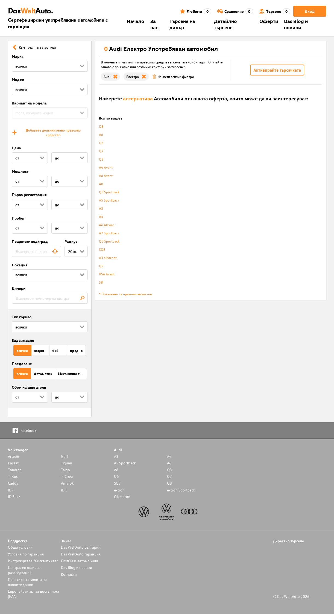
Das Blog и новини (296, 24)
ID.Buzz (14, 496)
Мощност (20, 171)
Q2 (101, 265)
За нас (154, 24)
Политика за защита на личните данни (27, 582)
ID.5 (64, 490)
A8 (101, 183)
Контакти (69, 574)
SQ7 (117, 483)
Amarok (67, 483)
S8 (101, 282)
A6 (101, 134)
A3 (101, 208)
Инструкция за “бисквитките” (33, 560)
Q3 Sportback (109, 192)
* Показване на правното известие (125, 294)
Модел (18, 79)
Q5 (101, 142)
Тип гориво (21, 316)
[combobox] (36, 251)
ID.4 (11, 490)
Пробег (18, 218)
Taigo (65, 469)
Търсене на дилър (182, 24)
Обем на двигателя (29, 387)
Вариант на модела (29, 103)
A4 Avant (106, 167)
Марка (18, 56)
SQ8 (102, 249)
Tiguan (66, 462)
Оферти (268, 21)
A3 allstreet (108, 257)
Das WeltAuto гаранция (81, 554)
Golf (64, 456)
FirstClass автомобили (79, 560)
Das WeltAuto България (80, 547)
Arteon (13, 456)
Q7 (101, 151)
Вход (310, 11)
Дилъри (18, 288)
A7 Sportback (109, 233)
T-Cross (67, 476)
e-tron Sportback (181, 490)
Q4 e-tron (122, 496)
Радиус (71, 241)
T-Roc (13, 476)
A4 (101, 216)
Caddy (13, 483)
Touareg (15, 469)
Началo (135, 21)
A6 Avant (106, 175)
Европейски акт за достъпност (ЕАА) (33, 594)
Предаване (22, 363)
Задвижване (23, 340)
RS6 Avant (107, 274)
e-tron (119, 490)
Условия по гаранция (26, 554)
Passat (13, 462)
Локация (20, 264)
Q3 (101, 159)
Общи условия (20, 547)
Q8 (101, 126)
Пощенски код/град (30, 241)
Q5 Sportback (109, 241)
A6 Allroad (107, 224)
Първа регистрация (29, 194)
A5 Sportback (109, 200)
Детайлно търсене (225, 24)
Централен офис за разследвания (24, 570)
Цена (16, 147)
